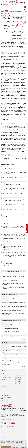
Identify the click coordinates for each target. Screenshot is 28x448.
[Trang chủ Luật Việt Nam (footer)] (13, 405)
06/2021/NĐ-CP (4, 94)
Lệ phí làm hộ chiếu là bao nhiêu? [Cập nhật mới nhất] (12, 334)
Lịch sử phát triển (5, 375)
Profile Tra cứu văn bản (6, 377)
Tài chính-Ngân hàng (6, 231)
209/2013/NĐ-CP (4, 55)
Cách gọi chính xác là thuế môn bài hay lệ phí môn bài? (12, 336)
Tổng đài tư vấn (17, 383)
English (20, 2)
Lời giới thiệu (4, 373)
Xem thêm (24, 219)
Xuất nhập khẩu (6, 249)
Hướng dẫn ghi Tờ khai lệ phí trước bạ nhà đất (10, 331)
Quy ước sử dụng (5, 393)
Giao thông (5, 241)
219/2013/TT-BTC (20, 50)
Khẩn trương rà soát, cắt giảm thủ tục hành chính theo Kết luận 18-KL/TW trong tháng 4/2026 (18, 346)
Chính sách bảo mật (5, 395)
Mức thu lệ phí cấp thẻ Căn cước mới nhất (10, 328)
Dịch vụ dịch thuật (18, 379)
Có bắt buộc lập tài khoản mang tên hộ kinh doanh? (11, 310)
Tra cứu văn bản (17, 373)
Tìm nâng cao (23, 9)
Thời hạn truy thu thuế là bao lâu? (8, 273)
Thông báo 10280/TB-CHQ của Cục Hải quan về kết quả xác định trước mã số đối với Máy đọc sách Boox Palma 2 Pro (14, 246)
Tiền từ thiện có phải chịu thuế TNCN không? (10, 280)
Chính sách (13, 231)
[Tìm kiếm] (25, 7)
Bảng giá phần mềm (5, 388)
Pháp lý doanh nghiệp (18, 377)
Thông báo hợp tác (5, 400)
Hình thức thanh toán (6, 391)
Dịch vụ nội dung (18, 381)
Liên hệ (3, 379)
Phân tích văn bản (18, 375)
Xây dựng (9, 241)
